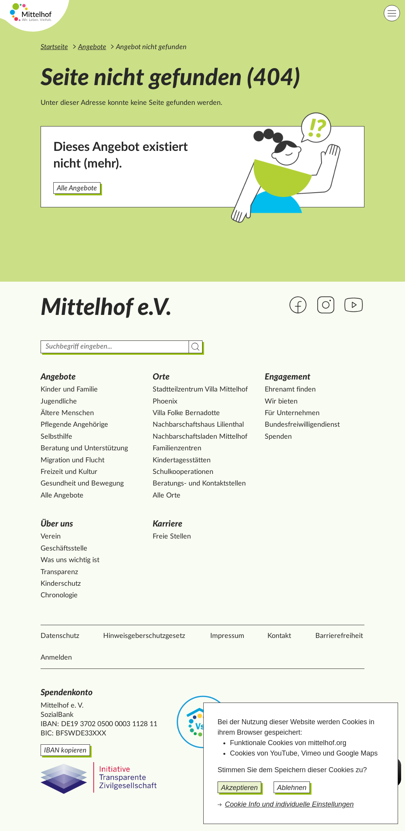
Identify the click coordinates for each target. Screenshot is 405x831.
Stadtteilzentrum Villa (200, 389)
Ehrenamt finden (290, 389)
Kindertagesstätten (182, 460)
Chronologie (59, 595)
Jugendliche (59, 401)
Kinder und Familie (69, 389)
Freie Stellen (172, 536)
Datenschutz (60, 636)
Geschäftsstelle (64, 548)
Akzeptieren (239, 788)
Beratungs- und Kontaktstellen (199, 483)
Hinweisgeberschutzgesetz (144, 636)
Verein (51, 536)
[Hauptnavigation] (392, 13)
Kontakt (279, 636)
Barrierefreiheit (339, 636)
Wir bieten (281, 401)
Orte (161, 377)
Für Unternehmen (292, 413)
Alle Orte (166, 495)
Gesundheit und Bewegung (82, 483)
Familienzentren (177, 448)
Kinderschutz (61, 583)
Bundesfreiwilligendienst (302, 424)
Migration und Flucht (72, 460)
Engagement (287, 377)
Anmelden (56, 657)
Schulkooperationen (183, 472)
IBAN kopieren (65, 750)
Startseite (54, 47)
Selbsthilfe (56, 436)
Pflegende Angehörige (74, 424)
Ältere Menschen (67, 413)
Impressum (227, 636)
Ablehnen (291, 788)
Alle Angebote (77, 188)
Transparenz (59, 572)
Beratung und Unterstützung (84, 448)
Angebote (92, 47)
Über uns (57, 524)
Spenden (278, 436)
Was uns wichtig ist (70, 560)
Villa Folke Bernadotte (186, 413)
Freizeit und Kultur (69, 472)
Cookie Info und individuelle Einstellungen (289, 804)
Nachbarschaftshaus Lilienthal (198, 424)
